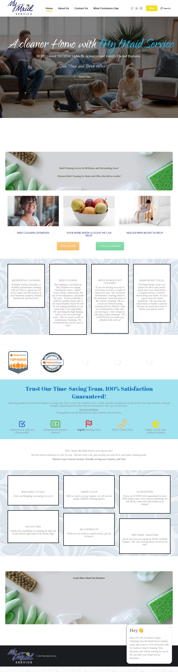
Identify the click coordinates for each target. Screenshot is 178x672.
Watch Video (85, 82)
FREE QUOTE (68, 251)
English (81, 435)
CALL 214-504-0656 (110, 251)
